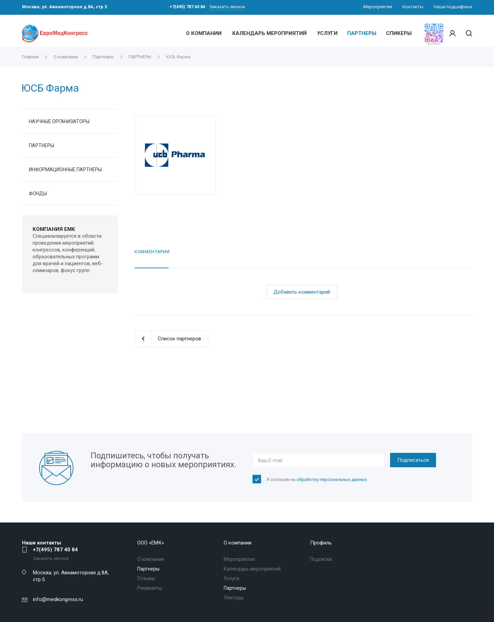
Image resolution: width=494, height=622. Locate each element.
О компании (150, 559)
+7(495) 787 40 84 (55, 550)
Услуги (231, 578)
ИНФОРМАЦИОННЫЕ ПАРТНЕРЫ (65, 169)
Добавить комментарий (301, 292)
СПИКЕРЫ (399, 33)
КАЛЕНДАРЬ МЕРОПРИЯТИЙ (269, 33)
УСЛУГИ (327, 33)
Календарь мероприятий (252, 569)
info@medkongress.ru (58, 599)
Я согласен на (317, 479)
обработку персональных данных (331, 479)
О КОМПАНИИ (204, 33)
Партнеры (148, 569)
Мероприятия (239, 559)
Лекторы (234, 597)
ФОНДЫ (38, 193)
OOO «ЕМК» (150, 543)
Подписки (321, 559)
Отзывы (146, 578)
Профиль (321, 543)
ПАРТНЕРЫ (361, 33)
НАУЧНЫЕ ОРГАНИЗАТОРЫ (59, 121)
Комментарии (151, 251)
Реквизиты (149, 588)
